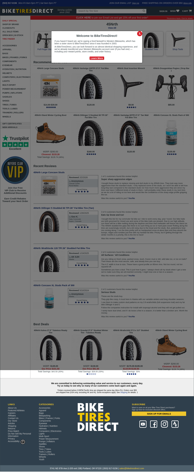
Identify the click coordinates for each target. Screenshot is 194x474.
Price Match (13, 431)
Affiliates (12, 415)
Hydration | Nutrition (48, 426)
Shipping (123, 392)
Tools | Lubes (45, 451)
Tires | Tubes (45, 449)
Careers (11, 413)
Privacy (11, 438)
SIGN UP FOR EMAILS (159, 413)
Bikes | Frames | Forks (49, 418)
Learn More (97, 58)
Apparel (42, 410)
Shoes (42, 446)
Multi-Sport (44, 436)
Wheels (42, 457)
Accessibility (16, 441)
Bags (41, 413)
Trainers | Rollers (47, 454)
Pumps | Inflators (47, 441)
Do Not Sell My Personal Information (19, 434)
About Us (12, 408)
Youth (41, 459)
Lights (41, 433)
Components (45, 421)
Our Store (12, 421)
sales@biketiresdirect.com (131, 468)
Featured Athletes (16, 410)
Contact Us (13, 418)
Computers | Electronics (50, 431)
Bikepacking (44, 415)
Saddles (43, 444)
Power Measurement (48, 439)
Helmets (43, 428)
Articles (11, 423)
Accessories (44, 408)
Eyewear (43, 423)
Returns (11, 428)
